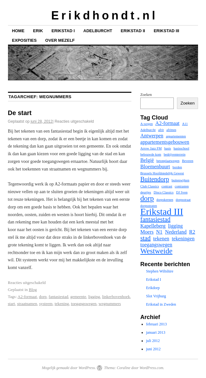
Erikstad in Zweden (161, 304)
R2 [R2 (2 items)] (192, 232)
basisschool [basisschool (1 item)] (181, 148)
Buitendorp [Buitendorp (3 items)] (154, 179)
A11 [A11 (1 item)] (185, 124)
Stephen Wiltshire (159, 271)
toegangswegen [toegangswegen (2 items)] (156, 245)
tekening (62, 303)
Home (18, 30)
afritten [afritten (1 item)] (171, 130)
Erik (38, 30)
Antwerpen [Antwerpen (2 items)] (151, 136)
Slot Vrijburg (156, 296)
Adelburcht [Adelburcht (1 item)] (148, 130)
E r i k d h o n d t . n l (103, 15)
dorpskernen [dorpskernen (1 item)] (164, 199)
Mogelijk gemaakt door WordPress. (69, 368)
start (11, 303)
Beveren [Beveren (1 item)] (188, 161)
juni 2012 (153, 349)
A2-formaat (27, 296)
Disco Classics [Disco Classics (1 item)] (163, 192)
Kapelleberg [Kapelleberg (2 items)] (153, 226)
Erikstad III (166, 30)
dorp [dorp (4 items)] (147, 198)
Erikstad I (63, 30)
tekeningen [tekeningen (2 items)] (183, 239)
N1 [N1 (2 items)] (159, 232)
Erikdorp (153, 288)
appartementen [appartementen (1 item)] (176, 136)
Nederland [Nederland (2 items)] (176, 232)
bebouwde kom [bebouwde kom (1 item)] (150, 154)
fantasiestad (58, 296)
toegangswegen (83, 303)
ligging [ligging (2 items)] (175, 226)
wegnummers (110, 303)
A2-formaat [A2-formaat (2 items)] (167, 123)
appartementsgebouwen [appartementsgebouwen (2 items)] (164, 142)
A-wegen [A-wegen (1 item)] (146, 124)
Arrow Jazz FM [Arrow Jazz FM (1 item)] (151, 148)
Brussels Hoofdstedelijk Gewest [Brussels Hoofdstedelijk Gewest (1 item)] (162, 173)
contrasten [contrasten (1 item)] (182, 186)
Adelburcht (97, 30)
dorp (43, 296)
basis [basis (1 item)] (167, 148)
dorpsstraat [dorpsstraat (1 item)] (183, 199)
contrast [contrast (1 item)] (166, 186)
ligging (94, 296)
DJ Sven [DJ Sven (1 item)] (182, 192)
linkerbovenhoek (116, 296)
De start (20, 112)
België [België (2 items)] (147, 160)
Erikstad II (133, 30)
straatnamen (27, 303)
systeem (46, 303)
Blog (33, 289)
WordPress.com (151, 368)
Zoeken (146, 94)
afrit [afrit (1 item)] (161, 130)
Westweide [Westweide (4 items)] (156, 251)
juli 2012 (153, 340)
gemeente (78, 296)
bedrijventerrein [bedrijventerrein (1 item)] (174, 154)
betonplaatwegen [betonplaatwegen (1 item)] (167, 161)
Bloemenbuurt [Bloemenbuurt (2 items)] (155, 167)
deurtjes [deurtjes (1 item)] (145, 192)
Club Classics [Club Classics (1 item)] (149, 186)
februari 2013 (156, 324)
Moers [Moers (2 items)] (147, 232)
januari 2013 (155, 332)
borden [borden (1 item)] (177, 167)
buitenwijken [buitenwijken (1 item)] (180, 180)
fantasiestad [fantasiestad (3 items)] (155, 219)
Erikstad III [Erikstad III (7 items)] (161, 211)
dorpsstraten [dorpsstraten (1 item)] (148, 205)
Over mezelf (60, 40)
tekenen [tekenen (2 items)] (161, 239)
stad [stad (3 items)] (145, 238)
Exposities (24, 40)
